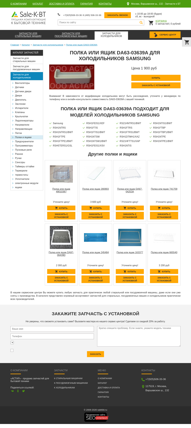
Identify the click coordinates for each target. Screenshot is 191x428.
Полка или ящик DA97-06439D (61, 255)
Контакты (105, 4)
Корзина (161, 20)
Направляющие (23, 127)
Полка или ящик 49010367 (61, 189)
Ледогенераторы (24, 119)
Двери (18, 94)
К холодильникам (64, 391)
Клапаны (20, 111)
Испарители (21, 106)
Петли (18, 132)
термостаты (21, 173)
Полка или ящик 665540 (164, 254)
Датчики (19, 86)
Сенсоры (20, 161)
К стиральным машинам (68, 382)
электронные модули (26, 182)
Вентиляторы (22, 81)
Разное (19, 152)
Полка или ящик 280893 (95, 187)
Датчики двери (23, 90)
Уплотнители (22, 177)
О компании (18, 4)
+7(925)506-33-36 (75, 14)
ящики (18, 186)
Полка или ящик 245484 (95, 254)
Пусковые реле (23, 148)
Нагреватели (22, 123)
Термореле (21, 169)
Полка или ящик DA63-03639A (81, 43)
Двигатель (20, 98)
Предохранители (24, 140)
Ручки (18, 157)
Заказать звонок (131, 14)
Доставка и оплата (61, 4)
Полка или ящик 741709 (164, 187)
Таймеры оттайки (24, 165)
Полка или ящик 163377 (130, 254)
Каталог (38, 4)
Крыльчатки (21, 115)
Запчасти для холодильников (48, 43)
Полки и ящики (23, 136)
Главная (14, 43)
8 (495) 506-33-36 (101, 14)
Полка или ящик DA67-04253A (129, 189)
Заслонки (20, 102)
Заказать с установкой (156, 84)
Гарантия (86, 4)
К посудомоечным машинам (71, 387)
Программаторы (24, 144)
